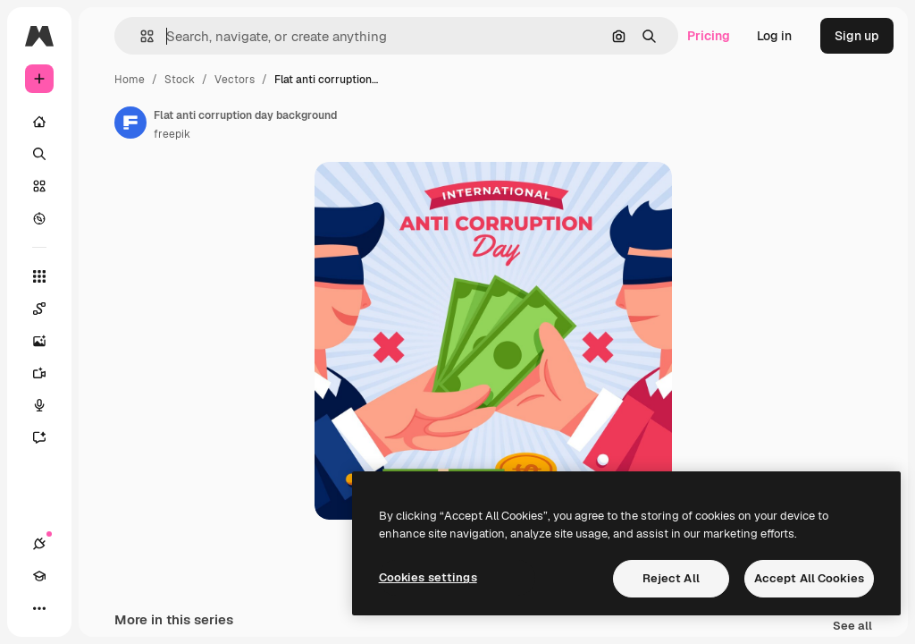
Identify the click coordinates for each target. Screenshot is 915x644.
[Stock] (39, 186)
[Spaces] (48, 308)
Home (129, 79)
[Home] (39, 121)
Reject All (671, 578)
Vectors (234, 79)
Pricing (708, 36)
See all (852, 626)
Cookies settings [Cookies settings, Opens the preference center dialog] (428, 577)
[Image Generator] (48, 340)
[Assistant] (48, 437)
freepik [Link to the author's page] (172, 134)
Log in (774, 36)
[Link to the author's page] (130, 122)
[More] (39, 608)
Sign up (857, 36)
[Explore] (39, 218)
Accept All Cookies (809, 578)
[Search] (39, 154)
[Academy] (39, 576)
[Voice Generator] (48, 405)
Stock (179, 79)
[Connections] (39, 544)
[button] (139, 36)
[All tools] (39, 276)
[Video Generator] (48, 373)
